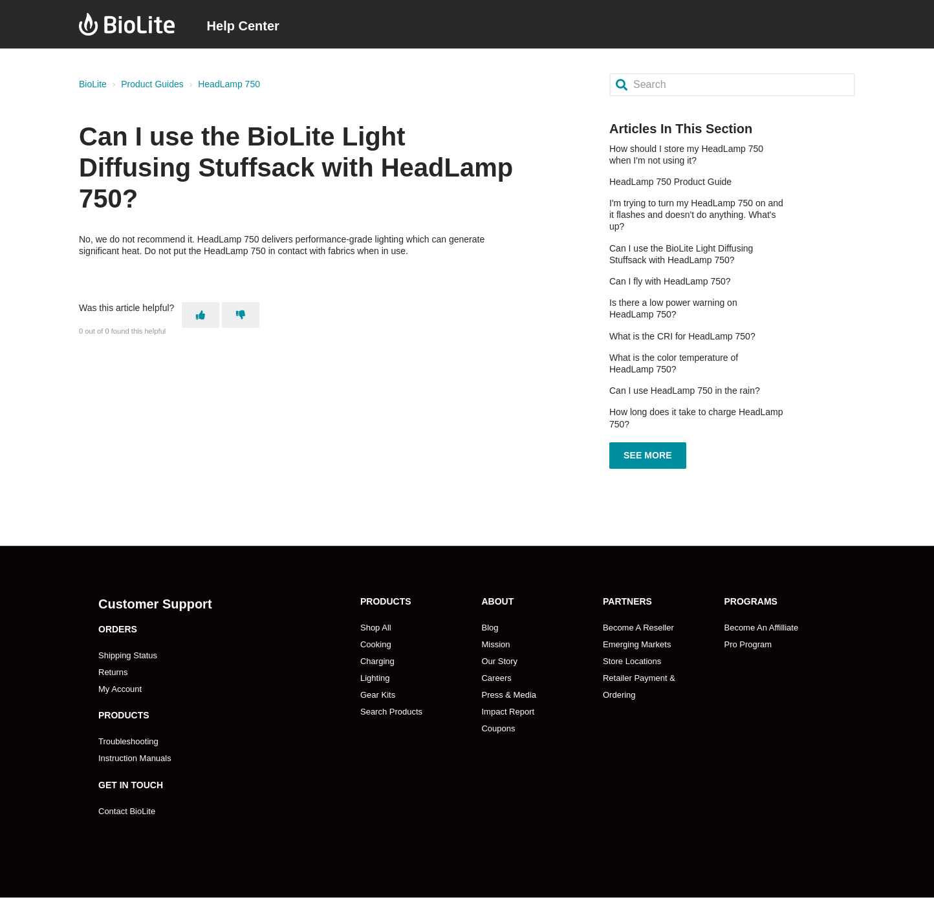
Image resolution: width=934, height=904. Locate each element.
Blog (489, 622)
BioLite (93, 84)
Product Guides (152, 84)
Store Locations (632, 656)
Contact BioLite (126, 805)
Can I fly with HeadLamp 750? (670, 281)
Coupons (498, 723)
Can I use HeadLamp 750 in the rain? (684, 390)
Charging (377, 656)
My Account (120, 684)
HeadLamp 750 (229, 84)
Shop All (375, 622)
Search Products (391, 706)
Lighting (375, 673)
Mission (495, 639)
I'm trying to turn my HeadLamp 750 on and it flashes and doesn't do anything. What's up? (696, 214)
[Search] (732, 84)
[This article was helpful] (200, 312)
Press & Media (508, 689)
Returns (113, 667)
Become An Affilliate (761, 622)
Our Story (499, 656)
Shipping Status (127, 650)
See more (648, 452)
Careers (496, 673)
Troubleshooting (128, 736)
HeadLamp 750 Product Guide (670, 182)
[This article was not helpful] (240, 312)
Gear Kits (377, 689)
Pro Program (748, 639)
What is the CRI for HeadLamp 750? (682, 336)
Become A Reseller (638, 622)
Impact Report (507, 706)
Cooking (375, 639)
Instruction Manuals (134, 753)
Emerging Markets (637, 639)
